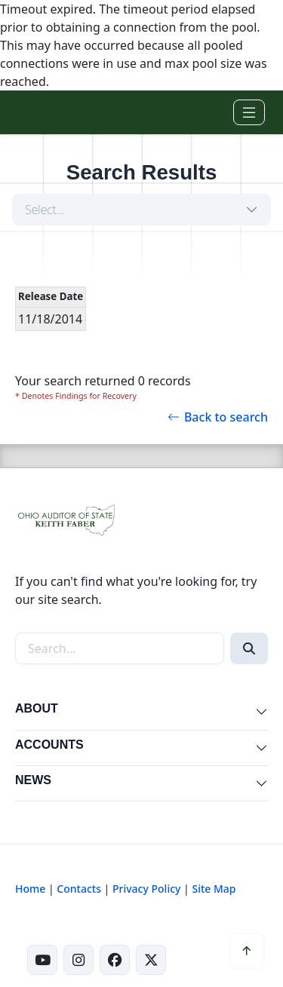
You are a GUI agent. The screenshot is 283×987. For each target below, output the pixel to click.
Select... (45, 209)
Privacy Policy (146, 888)
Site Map (213, 888)
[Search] (249, 648)
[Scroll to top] (247, 951)
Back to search (218, 417)
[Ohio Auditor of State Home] (36, 112)
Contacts (79, 888)
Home (30, 888)
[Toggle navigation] (249, 112)
